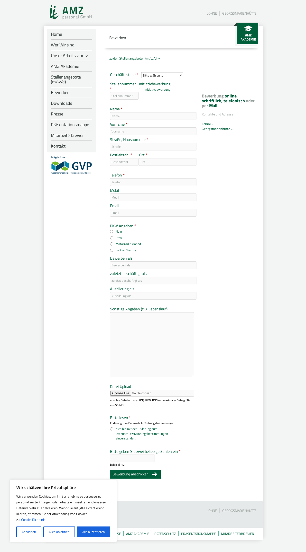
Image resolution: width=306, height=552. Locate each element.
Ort (143, 155)
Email (114, 206)
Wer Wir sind (62, 45)
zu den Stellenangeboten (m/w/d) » (134, 58)
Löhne (212, 13)
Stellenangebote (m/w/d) (66, 79)
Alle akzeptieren (93, 531)
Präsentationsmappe (70, 124)
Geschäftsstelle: (124, 75)
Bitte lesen (120, 418)
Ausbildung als (122, 289)
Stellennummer (123, 86)
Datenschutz (165, 533)
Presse (57, 114)
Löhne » (207, 123)
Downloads (61, 103)
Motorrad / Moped (128, 244)
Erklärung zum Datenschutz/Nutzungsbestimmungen (142, 423)
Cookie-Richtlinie (33, 519)
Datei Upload (120, 386)
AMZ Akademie (65, 66)
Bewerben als (121, 258)
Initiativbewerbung (154, 84)
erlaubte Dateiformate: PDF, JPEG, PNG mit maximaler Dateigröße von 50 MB (150, 402)
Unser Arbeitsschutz (69, 55)
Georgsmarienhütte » (217, 128)
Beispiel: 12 (117, 465)
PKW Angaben (123, 226)
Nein (119, 231)
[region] (63, 511)
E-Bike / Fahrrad (127, 250)
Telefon (117, 175)
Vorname (118, 124)
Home (56, 34)
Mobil (114, 190)
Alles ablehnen (59, 531)
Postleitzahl (121, 155)
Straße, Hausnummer (129, 139)
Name (116, 109)
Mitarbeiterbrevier (67, 135)
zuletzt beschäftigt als (128, 273)
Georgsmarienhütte (239, 13)
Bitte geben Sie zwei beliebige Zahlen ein (145, 451)
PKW (119, 238)
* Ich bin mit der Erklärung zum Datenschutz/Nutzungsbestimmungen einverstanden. (142, 434)
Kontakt (58, 146)
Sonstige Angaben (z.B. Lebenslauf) (138, 309)
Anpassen (29, 531)
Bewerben (60, 92)
